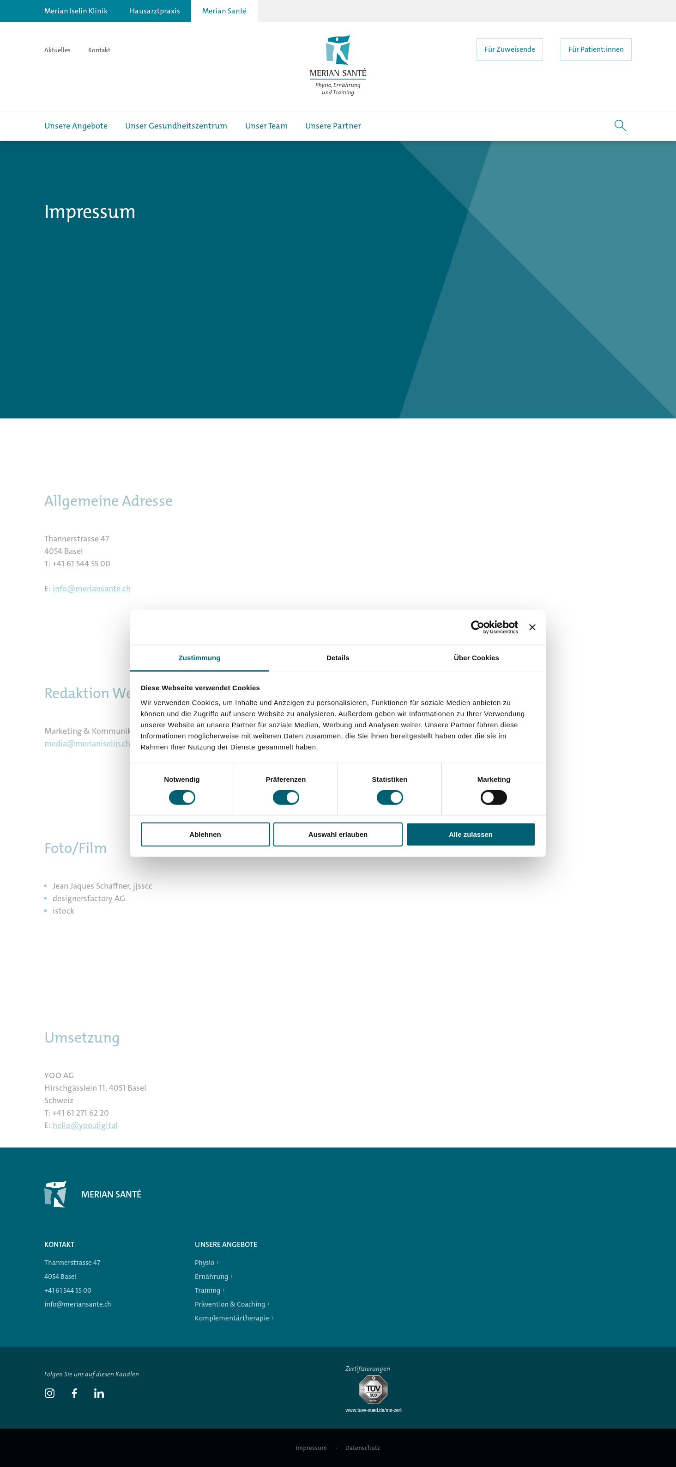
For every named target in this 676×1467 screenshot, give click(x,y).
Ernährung (211, 1276)
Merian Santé (224, 11)
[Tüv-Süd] (377, 1410)
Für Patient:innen (596, 49)
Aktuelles (57, 50)
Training (207, 1290)
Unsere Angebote (76, 125)
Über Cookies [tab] (476, 657)
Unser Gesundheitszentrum (176, 125)
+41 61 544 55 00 (67, 1290)
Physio (204, 1262)
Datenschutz (362, 1448)
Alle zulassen (471, 834)
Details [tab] (338, 657)
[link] (49, 1394)
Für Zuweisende (509, 49)
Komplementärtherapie (232, 1318)
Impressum (312, 1448)
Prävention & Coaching (230, 1304)
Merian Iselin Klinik (76, 11)
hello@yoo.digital (85, 1130)
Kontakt (99, 50)
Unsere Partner (333, 125)
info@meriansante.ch (92, 594)
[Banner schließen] (532, 627)
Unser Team (266, 125)
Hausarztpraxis (155, 11)
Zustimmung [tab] (200, 657)
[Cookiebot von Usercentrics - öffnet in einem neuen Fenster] (477, 627)
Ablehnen (205, 834)
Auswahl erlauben (338, 834)
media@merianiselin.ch (87, 749)
